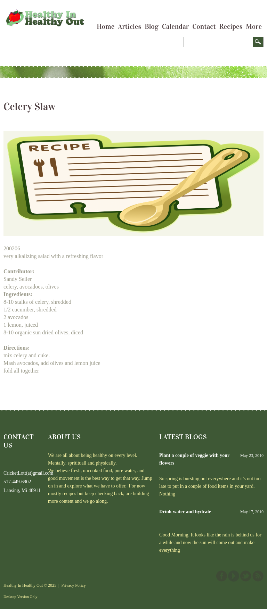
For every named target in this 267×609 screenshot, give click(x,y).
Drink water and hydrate (185, 511)
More (254, 26)
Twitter (245, 576)
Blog (151, 26)
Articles (129, 26)
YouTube (233, 576)
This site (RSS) (258, 576)
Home (105, 26)
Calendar (175, 26)
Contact (204, 26)
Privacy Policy (74, 585)
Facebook (221, 576)
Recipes (230, 26)
